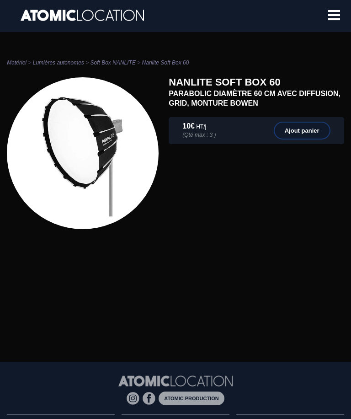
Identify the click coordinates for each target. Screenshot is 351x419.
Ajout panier (302, 130)
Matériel (17, 62)
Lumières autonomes (58, 62)
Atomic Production (191, 398)
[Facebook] (151, 398)
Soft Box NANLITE (113, 62)
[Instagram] (135, 398)
